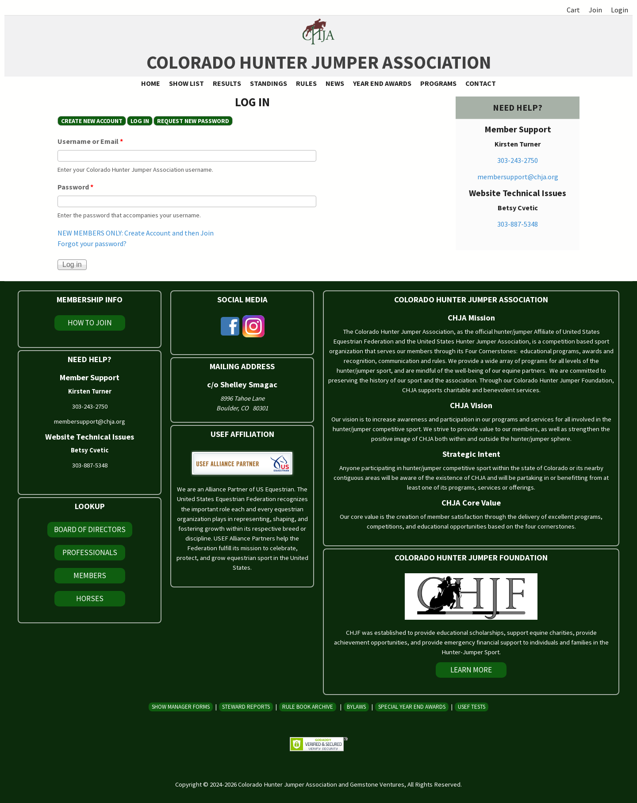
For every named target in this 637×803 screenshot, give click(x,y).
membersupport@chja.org (517, 176)
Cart (573, 9)
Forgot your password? (92, 243)
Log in (141, 121)
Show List (186, 83)
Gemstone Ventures (377, 784)
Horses (90, 598)
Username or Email (90, 141)
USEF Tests (471, 706)
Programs (438, 83)
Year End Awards (382, 83)
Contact (480, 83)
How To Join (90, 323)
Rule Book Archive (307, 706)
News (335, 83)
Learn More (471, 670)
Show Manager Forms (181, 706)
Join (595, 9)
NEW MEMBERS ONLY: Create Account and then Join (136, 232)
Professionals (89, 552)
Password (75, 186)
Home (150, 83)
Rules (306, 83)
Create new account (92, 121)
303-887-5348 (517, 224)
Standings (268, 83)
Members (89, 575)
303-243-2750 (517, 160)
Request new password (193, 121)
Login (619, 9)
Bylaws (356, 706)
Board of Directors (90, 529)
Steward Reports (246, 706)
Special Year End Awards (411, 706)
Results (227, 83)
